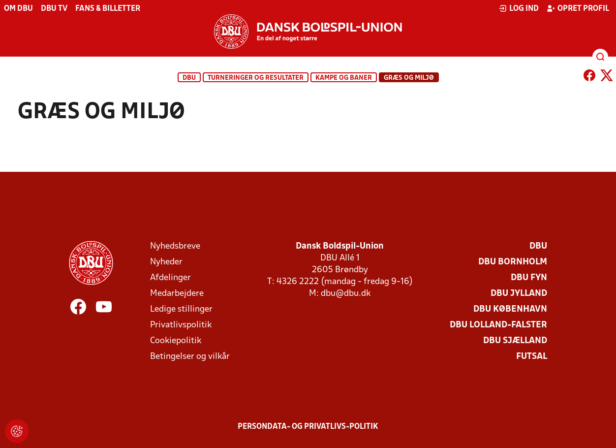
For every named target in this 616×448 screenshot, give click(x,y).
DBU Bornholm (512, 262)
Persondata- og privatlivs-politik (308, 426)
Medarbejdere (177, 293)
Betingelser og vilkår (190, 356)
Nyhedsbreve (175, 246)
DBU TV (54, 8)
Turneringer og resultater (256, 78)
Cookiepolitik (175, 341)
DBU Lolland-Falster (498, 325)
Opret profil (578, 8)
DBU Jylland (519, 293)
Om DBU (18, 8)
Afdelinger (170, 278)
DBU (189, 78)
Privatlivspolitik (181, 325)
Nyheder (166, 262)
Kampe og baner (343, 78)
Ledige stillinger (181, 309)
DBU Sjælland (515, 341)
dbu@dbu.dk (345, 293)
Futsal (531, 356)
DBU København (510, 309)
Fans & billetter (107, 8)
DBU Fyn (529, 278)
